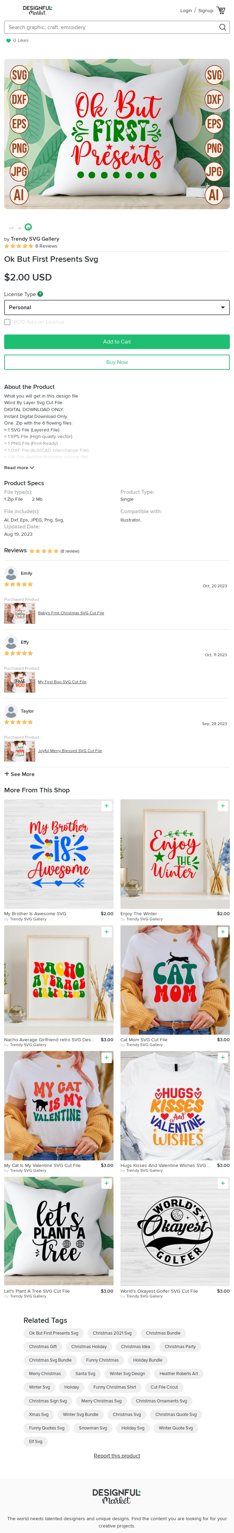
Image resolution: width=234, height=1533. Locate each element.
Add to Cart (117, 341)
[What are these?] (40, 294)
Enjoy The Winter (138, 914)
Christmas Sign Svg (48, 1401)
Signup (205, 11)
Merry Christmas (45, 1373)
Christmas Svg (127, 1414)
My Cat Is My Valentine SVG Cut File (42, 1165)
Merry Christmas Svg (101, 1401)
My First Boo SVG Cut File (62, 682)
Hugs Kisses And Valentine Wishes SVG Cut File (168, 1165)
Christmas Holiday (89, 1346)
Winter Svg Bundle (80, 1414)
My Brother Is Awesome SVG (35, 914)
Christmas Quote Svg (176, 1414)
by (25, 919)
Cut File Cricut (164, 1387)
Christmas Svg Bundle (50, 1360)
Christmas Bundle (163, 1333)
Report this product (117, 1455)
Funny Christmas (102, 1360)
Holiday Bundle (147, 1360)
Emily (26, 573)
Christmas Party (180, 1346)
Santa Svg (85, 1373)
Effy (25, 642)
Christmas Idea (135, 1346)
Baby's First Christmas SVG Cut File (71, 613)
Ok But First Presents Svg (53, 1333)
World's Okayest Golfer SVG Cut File (159, 1291)
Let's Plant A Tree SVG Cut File (37, 1291)
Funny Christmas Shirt (114, 1387)
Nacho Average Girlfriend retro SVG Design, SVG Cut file (52, 1040)
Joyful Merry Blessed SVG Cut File (70, 751)
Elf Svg (35, 1441)
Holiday (71, 1387)
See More (19, 774)
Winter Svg (39, 1387)
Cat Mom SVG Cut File (144, 1040)
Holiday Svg (133, 1428)
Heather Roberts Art (179, 1373)
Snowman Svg (93, 1428)
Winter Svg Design (127, 1373)
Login (186, 11)
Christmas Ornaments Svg (161, 1401)
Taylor (27, 711)
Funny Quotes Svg (46, 1428)
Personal (20, 307)
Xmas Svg (38, 1414)
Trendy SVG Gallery (31, 239)
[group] (117, 134)
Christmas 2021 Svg (112, 1333)
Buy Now (117, 362)
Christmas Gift (43, 1346)
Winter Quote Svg (176, 1428)
